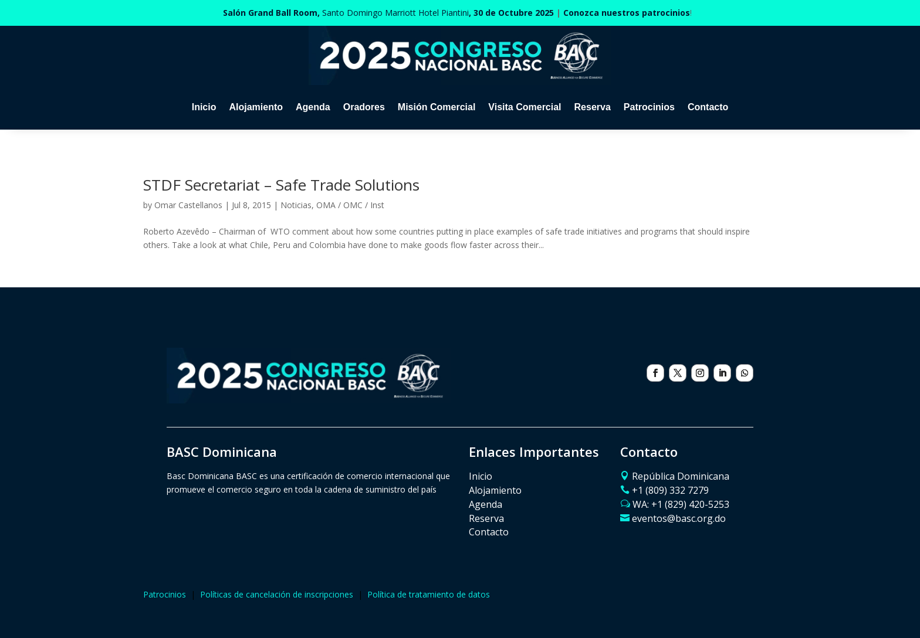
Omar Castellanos (188, 205)
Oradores (364, 107)
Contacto (708, 107)
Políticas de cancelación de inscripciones (276, 594)
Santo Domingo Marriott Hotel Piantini (388, 12)
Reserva (592, 107)
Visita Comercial (524, 107)
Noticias (296, 205)
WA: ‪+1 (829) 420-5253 (680, 504)
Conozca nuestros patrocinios (626, 12)
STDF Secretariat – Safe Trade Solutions (281, 184)
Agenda (313, 107)
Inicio (204, 107)
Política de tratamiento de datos (428, 594)
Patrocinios (649, 107)
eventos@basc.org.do (679, 518)
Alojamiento (256, 107)
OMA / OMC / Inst (350, 205)
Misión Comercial (436, 107)
